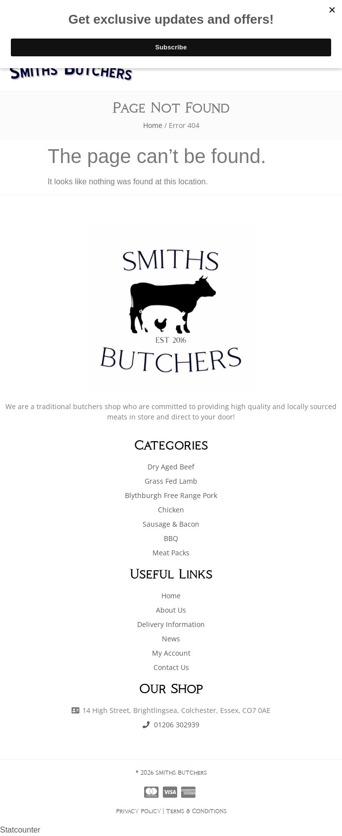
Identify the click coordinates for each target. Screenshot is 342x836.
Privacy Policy (138, 811)
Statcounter (20, 830)
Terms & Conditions (196, 811)
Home (152, 125)
